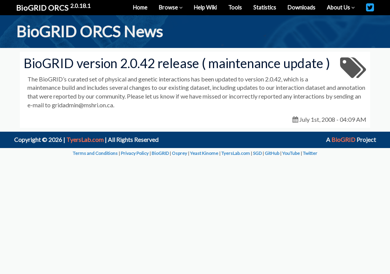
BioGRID (343, 139)
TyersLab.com (85, 139)
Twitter (310, 153)
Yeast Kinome (204, 153)
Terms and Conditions (95, 153)
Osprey (179, 153)
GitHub (272, 153)
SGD (257, 153)
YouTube (291, 153)
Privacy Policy (135, 153)
